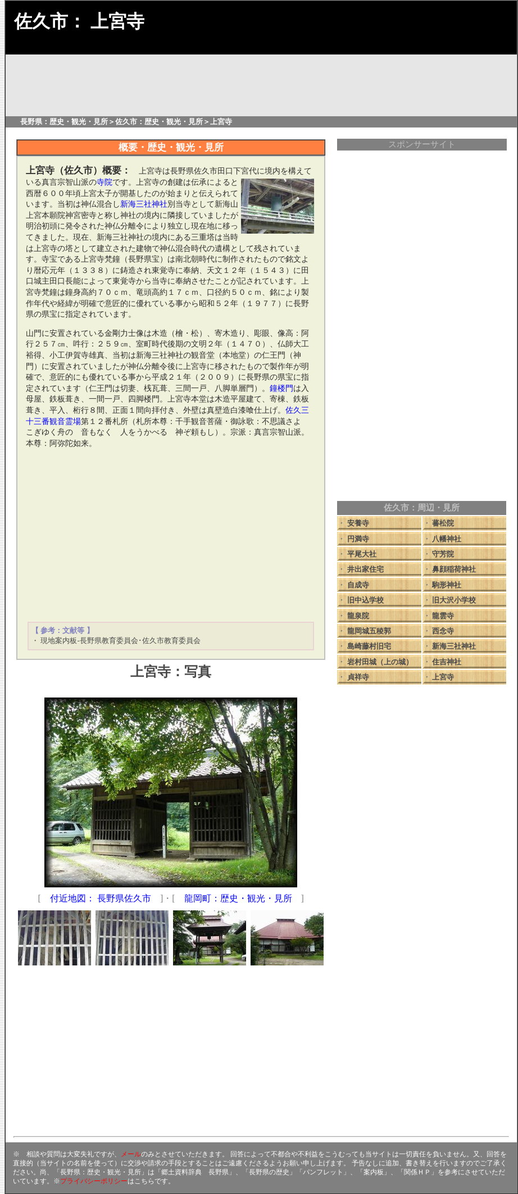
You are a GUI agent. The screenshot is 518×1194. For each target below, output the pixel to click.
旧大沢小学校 (454, 600)
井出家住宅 (365, 569)
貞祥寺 (358, 677)
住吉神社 (446, 662)
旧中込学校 (365, 600)
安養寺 (358, 523)
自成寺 (358, 585)
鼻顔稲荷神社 (454, 569)
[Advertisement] (171, 535)
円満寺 (358, 539)
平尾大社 (361, 554)
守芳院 (443, 554)
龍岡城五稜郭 (369, 631)
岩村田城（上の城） (380, 662)
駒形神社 (446, 585)
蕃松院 (443, 523)
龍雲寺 (443, 616)
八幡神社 (446, 539)
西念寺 (443, 631)
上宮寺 (443, 677)
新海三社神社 (454, 646)
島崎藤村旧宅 (369, 646)
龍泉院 (358, 616)
